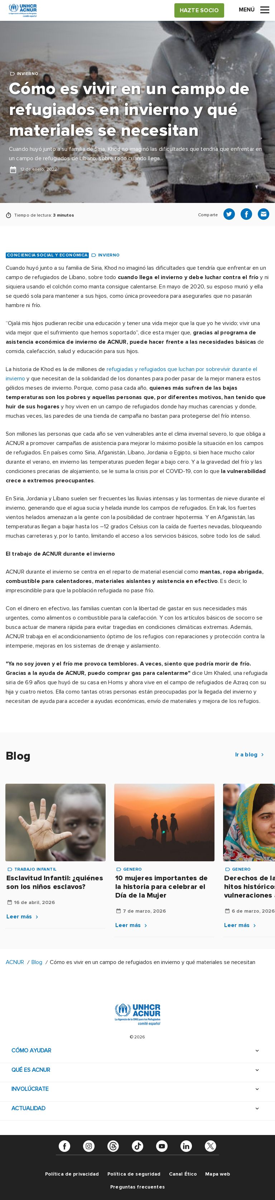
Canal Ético (183, 1174)
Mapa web (217, 1174)
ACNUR (15, 962)
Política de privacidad (72, 1174)
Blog (37, 962)
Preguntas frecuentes (137, 1187)
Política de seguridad (134, 1174)
